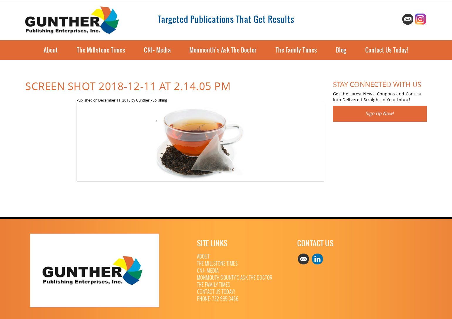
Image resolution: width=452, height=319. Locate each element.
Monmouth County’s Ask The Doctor (235, 277)
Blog (341, 50)
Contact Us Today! (387, 50)
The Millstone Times (101, 50)
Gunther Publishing (151, 100)
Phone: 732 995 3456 (218, 299)
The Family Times (296, 50)
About (51, 50)
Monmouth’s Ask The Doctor (223, 50)
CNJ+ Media (157, 50)
